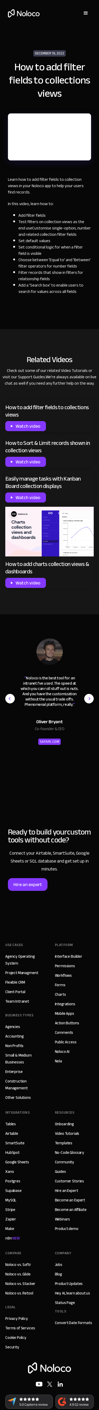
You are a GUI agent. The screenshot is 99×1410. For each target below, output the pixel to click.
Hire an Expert (66, 1190)
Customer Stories (69, 1181)
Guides (60, 1171)
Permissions (65, 965)
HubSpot (12, 1152)
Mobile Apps (64, 1013)
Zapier (10, 1219)
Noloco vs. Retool (19, 1293)
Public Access (66, 1042)
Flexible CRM (15, 982)
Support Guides (31, 377)
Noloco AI (62, 1051)
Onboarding (64, 1124)
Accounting (14, 1036)
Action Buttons (67, 1023)
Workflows (63, 975)
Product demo (66, 1228)
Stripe (10, 1209)
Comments (64, 1032)
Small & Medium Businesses (18, 1059)
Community (64, 1162)
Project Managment (21, 972)
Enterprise (14, 1071)
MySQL (10, 1200)
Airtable (11, 1133)
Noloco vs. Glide (18, 1274)
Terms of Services (20, 1328)
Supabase (13, 1190)
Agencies (12, 1026)
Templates (64, 1143)
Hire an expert (27, 884)
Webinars (62, 1219)
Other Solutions (18, 1097)
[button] (86, 13)
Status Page (65, 1302)
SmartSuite (15, 1143)
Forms (60, 985)
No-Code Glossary (69, 1152)
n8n (12, 1238)
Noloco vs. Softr (18, 1264)
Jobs (58, 1264)
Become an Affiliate (71, 1209)
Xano (9, 1171)
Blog (58, 1274)
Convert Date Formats (73, 1322)
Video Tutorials (74, 371)
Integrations (65, 1004)
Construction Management (16, 1084)
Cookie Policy (15, 1337)
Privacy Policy (16, 1318)
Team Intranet (17, 1001)
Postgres (12, 1181)
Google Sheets (17, 1162)
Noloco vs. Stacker (20, 1283)
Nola (58, 1061)
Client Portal (15, 991)
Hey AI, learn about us (72, 1293)
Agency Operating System (20, 960)
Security (12, 1347)
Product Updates (69, 1283)
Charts (60, 994)
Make (9, 1228)
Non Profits (14, 1045)
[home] (22, 13)
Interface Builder (68, 956)
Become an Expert (70, 1200)
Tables (10, 1124)
